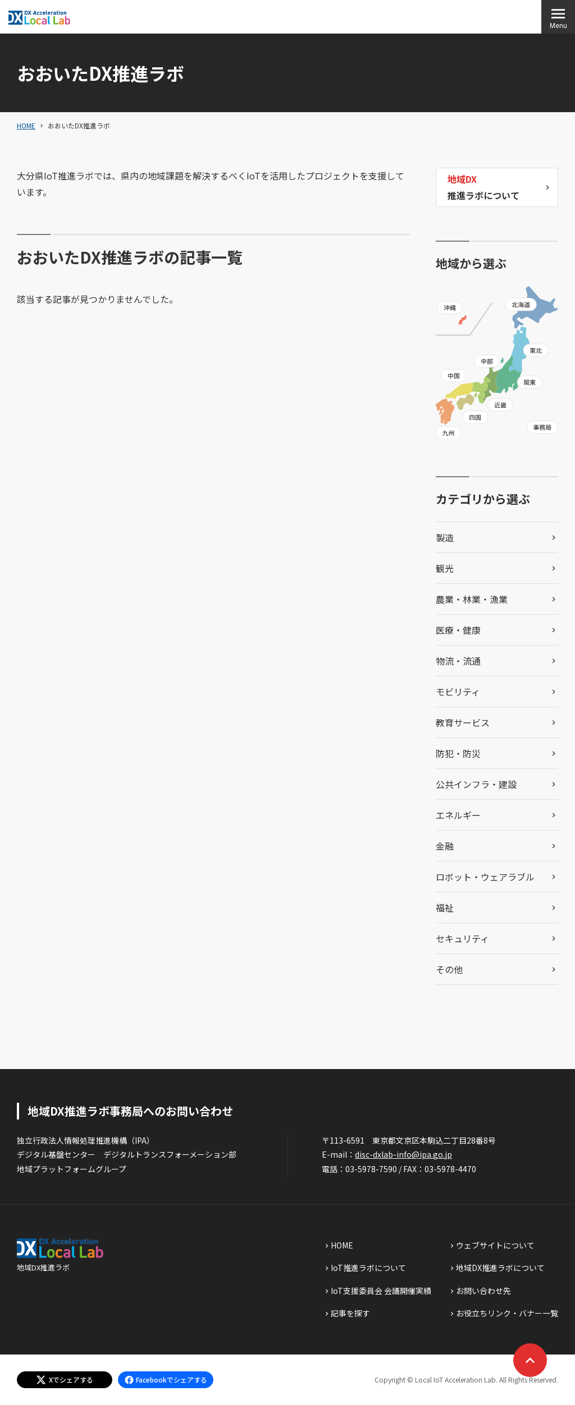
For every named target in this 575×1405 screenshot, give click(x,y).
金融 (445, 846)
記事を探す (350, 1313)
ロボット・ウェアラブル (485, 876)
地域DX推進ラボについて (500, 1267)
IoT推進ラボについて (368, 1267)
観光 (445, 568)
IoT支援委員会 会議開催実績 (381, 1290)
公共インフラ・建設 (476, 784)
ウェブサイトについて (495, 1245)
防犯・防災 (458, 753)
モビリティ (458, 691)
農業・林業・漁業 (472, 599)
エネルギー (458, 815)
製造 (445, 537)
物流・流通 (458, 660)
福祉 (445, 907)
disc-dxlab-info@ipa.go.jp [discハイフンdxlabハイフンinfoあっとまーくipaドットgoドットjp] (403, 1154)
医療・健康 (458, 630)
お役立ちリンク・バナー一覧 (507, 1313)
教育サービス (463, 722)
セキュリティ (462, 938)
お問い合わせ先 (483, 1290)
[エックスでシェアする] (64, 1379)
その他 (449, 969)
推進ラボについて (483, 186)
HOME (26, 125)
